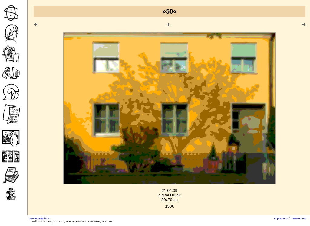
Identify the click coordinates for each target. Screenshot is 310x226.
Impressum (281, 218)
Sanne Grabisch (39, 218)
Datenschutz (298, 218)
